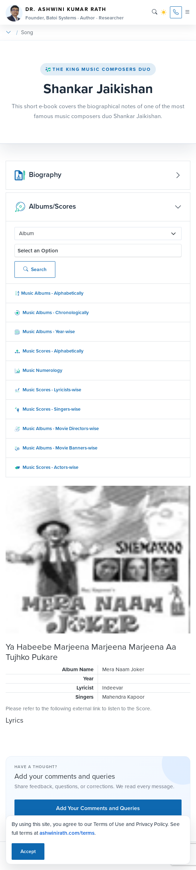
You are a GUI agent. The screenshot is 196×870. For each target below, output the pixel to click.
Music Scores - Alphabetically (49, 351)
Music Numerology (38, 370)
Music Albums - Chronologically (51, 312)
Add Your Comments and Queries (98, 808)
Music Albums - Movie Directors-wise (56, 428)
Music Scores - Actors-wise (46, 467)
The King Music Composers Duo (98, 69)
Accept (28, 851)
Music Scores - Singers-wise (47, 409)
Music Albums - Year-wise (44, 331)
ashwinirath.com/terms (66, 833)
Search (35, 269)
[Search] (154, 12)
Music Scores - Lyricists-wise (47, 389)
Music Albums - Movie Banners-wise (55, 448)
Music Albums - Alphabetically (49, 293)
